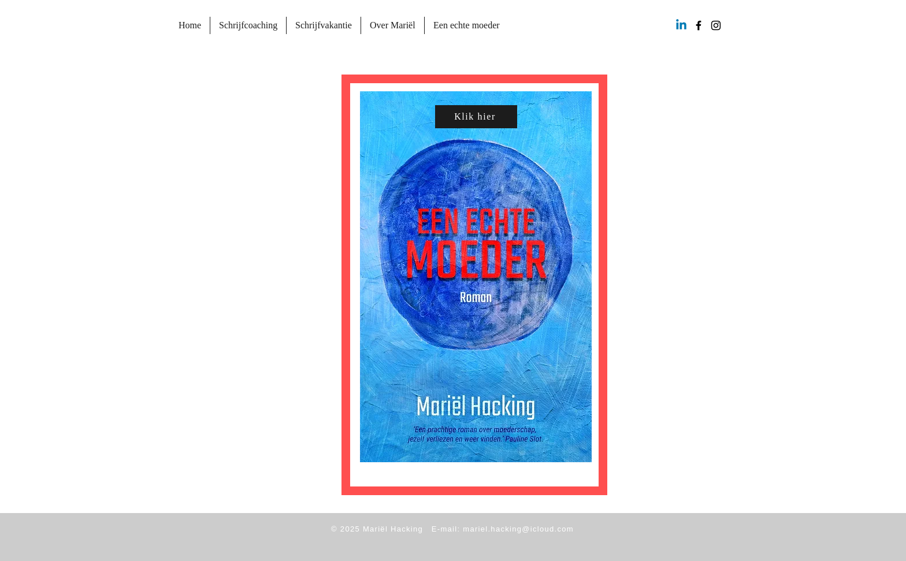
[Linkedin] (681, 25)
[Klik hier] (476, 116)
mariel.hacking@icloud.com (518, 529)
